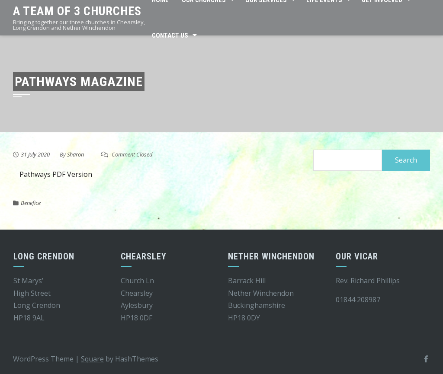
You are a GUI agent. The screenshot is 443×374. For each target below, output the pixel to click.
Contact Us (170, 35)
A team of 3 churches (77, 11)
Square (92, 359)
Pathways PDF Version (55, 174)
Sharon (75, 154)
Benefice (31, 203)
